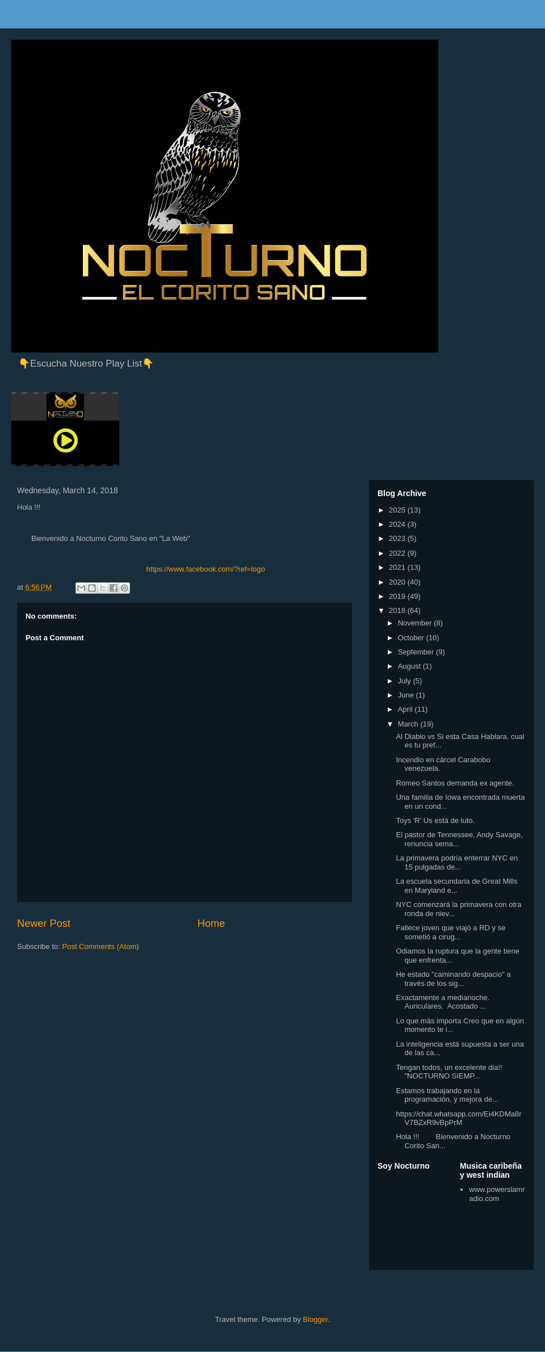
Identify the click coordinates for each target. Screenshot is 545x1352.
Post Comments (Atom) (100, 946)
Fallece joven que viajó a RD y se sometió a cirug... (450, 932)
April (406, 709)
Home (211, 923)
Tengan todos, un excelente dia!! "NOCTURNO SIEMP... (449, 1072)
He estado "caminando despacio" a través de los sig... (453, 979)
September (417, 652)
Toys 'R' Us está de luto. (435, 820)
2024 (398, 524)
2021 (398, 567)
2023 (398, 538)
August (410, 666)
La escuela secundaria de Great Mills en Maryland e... (456, 886)
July (405, 681)
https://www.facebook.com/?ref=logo (205, 569)
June (407, 695)
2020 (398, 582)
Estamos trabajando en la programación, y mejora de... (447, 1095)
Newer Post (43, 923)
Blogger (315, 1319)
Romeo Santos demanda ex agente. (455, 783)
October (412, 637)
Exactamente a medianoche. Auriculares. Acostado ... (443, 1002)
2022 (398, 553)
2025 (398, 510)
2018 (398, 610)
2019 (398, 596)
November (416, 623)
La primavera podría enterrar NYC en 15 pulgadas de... (457, 862)
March (409, 724)
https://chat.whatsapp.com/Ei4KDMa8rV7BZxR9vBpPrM (458, 1118)
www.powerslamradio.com (497, 1194)
